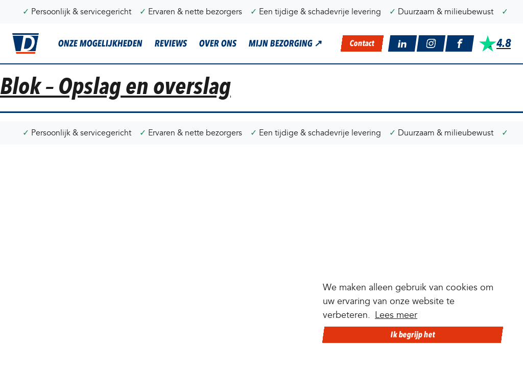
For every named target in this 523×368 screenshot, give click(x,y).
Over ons (217, 43)
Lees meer (396, 315)
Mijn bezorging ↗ (285, 43)
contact (362, 43)
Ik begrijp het (413, 334)
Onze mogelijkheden (100, 43)
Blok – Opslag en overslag (115, 86)
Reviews (170, 43)
